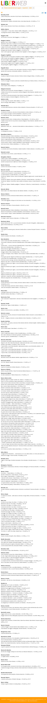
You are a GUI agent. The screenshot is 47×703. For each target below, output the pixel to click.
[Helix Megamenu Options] (45, 3)
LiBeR (30, 8)
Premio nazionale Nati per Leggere (12, 8)
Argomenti (25, 8)
